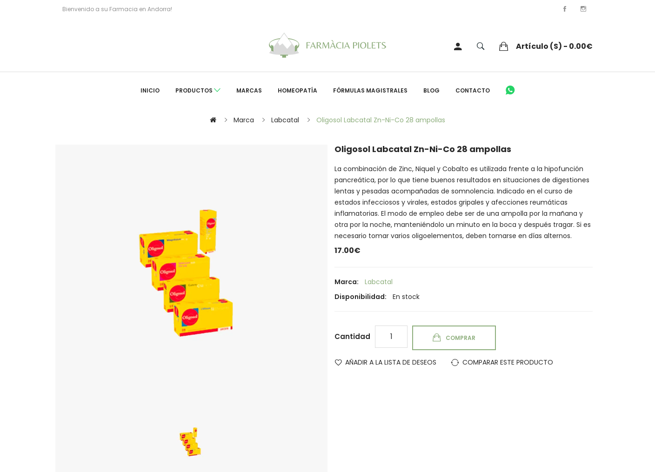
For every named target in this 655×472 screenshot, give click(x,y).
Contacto (472, 90)
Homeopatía (297, 90)
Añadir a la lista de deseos (390, 362)
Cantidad (352, 336)
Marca (244, 120)
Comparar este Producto (507, 362)
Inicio (150, 90)
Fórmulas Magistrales (370, 90)
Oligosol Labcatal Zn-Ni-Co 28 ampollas (380, 120)
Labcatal (285, 120)
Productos (198, 90)
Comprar (460, 338)
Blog (431, 90)
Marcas (249, 90)
